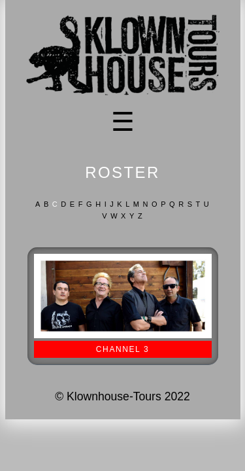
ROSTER (122, 172)
